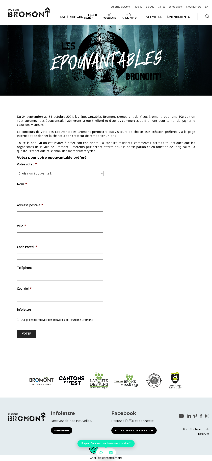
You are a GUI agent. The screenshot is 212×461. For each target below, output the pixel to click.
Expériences (71, 17)
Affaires (154, 17)
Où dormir (109, 16)
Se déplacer (176, 6)
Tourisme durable (119, 6)
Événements (178, 17)
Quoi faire (90, 16)
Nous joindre (193, 6)
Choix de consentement (106, 457)
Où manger (129, 16)
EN (207, 6)
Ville (21, 226)
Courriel (24, 289)
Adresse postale (30, 205)
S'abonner (61, 430)
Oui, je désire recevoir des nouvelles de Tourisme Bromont (57, 320)
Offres (161, 6)
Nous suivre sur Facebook (134, 430)
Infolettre (24, 310)
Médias (137, 6)
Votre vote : (27, 164)
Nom (22, 184)
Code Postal (27, 247)
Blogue (150, 6)
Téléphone (24, 268)
